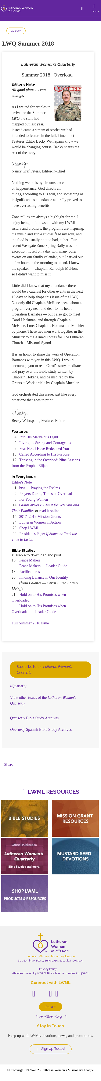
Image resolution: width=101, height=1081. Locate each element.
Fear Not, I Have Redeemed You (44, 448)
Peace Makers (29, 560)
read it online (49, 511)
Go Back (16, 30)
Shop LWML (29, 528)
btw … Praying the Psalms (39, 488)
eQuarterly (18, 686)
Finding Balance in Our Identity (43, 577)
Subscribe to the (44, 669)
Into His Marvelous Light (38, 437)
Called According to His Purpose (44, 454)
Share (8, 765)
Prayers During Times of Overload (45, 494)
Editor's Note (22, 482)
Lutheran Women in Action (40, 522)
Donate (51, 1007)
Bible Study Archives (34, 718)
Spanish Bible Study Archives (41, 729)
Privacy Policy (48, 969)
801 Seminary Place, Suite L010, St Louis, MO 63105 (50, 960)
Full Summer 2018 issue (30, 623)
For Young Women (33, 499)
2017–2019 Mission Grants (40, 516)
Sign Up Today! (50, 1049)
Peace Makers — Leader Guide (43, 566)
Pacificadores (29, 572)
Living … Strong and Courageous (45, 443)
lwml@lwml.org (49, 1016)
